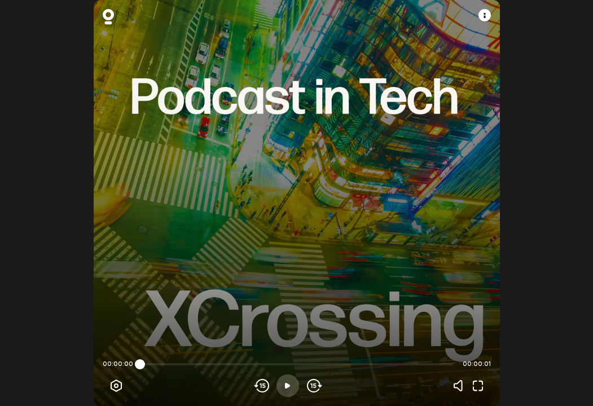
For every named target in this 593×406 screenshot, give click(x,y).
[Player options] (116, 385)
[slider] (140, 364)
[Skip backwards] (262, 385)
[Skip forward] (313, 385)
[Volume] (461, 385)
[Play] (287, 385)
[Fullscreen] (478, 385)
